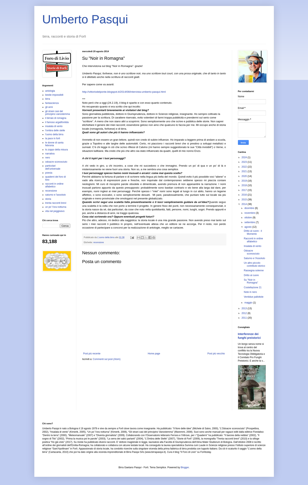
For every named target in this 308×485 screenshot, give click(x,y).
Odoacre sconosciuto (251, 252)
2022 (245, 166)
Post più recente (92, 353)
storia (48, 199)
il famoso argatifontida (57, 122)
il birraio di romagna (55, 118)
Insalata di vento (252, 246)
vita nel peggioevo (55, 211)
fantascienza (52, 103)
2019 (245, 180)
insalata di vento (54, 126)
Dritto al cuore (251, 275)
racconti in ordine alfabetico (54, 185)
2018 (245, 185)
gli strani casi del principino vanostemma (57, 112)
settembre (250, 222)
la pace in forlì (52, 138)
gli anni (49, 107)
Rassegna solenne (253, 270)
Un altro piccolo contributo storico (254, 264)
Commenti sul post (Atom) (107, 359)
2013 (245, 308)
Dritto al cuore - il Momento (253, 232)
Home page (154, 353)
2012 (245, 313)
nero (47, 157)
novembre (250, 213)
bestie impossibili (54, 94)
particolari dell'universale (52, 167)
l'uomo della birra (54, 134)
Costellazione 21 (252, 287)
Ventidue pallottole (253, 296)
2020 (245, 176)
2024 (245, 157)
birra (47, 98)
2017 (245, 190)
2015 (245, 199)
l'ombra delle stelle (55, 130)
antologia (50, 90)
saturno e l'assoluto (55, 194)
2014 (245, 204)
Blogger (185, 467)
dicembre (249, 208)
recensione (98, 242)
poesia (48, 172)
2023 (245, 162)
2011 (245, 317)
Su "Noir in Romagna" (251, 281)
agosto (248, 227)
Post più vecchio (216, 353)
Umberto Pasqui (85, 19)
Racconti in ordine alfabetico (253, 240)
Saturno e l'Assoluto (254, 258)
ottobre (248, 217)
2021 (245, 171)
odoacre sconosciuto (56, 161)
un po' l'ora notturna (55, 207)
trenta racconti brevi (55, 203)
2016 (245, 194)
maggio (248, 302)
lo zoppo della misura (56, 149)
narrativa (50, 153)
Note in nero (250, 292)
